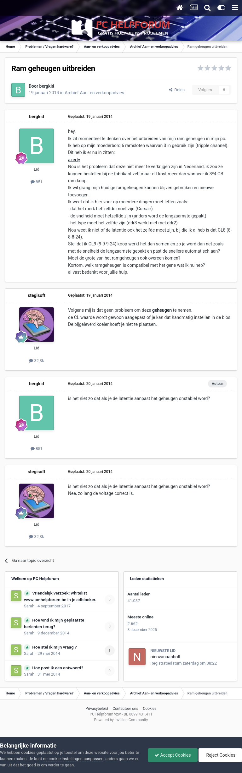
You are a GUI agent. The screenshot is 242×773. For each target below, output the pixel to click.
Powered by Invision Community (121, 720)
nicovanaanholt (166, 656)
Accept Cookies (173, 755)
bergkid (47, 86)
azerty (74, 159)
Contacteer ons (125, 708)
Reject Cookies (220, 755)
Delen (177, 89)
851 (37, 181)
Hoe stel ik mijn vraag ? (54, 647)
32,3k (36, 360)
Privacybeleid (96, 708)
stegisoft (36, 295)
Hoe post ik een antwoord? (57, 667)
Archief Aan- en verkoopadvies (94, 92)
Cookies (150, 708)
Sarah (29, 606)
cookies (28, 752)
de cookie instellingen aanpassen (73, 758)
